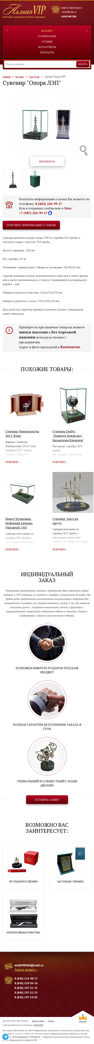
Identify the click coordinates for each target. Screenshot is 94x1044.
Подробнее (12, 462)
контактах (69, 16)
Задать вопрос (24, 969)
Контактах (70, 346)
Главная (7, 76)
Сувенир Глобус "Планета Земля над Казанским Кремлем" (68, 435)
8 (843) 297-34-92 (26, 997)
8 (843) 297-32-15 (26, 988)
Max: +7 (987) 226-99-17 (45, 210)
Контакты (47, 52)
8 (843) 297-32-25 (26, 992)
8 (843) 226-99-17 (48, 203)
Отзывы (47, 41)
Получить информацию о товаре (31, 225)
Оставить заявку (47, 799)
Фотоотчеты (47, 47)
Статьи (51, 1020)
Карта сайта (38, 1020)
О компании (47, 36)
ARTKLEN (38, 1025)
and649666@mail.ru (28, 965)
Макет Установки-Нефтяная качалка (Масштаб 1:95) (18, 523)
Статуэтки (34, 76)
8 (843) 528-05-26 (26, 983)
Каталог (47, 30)
